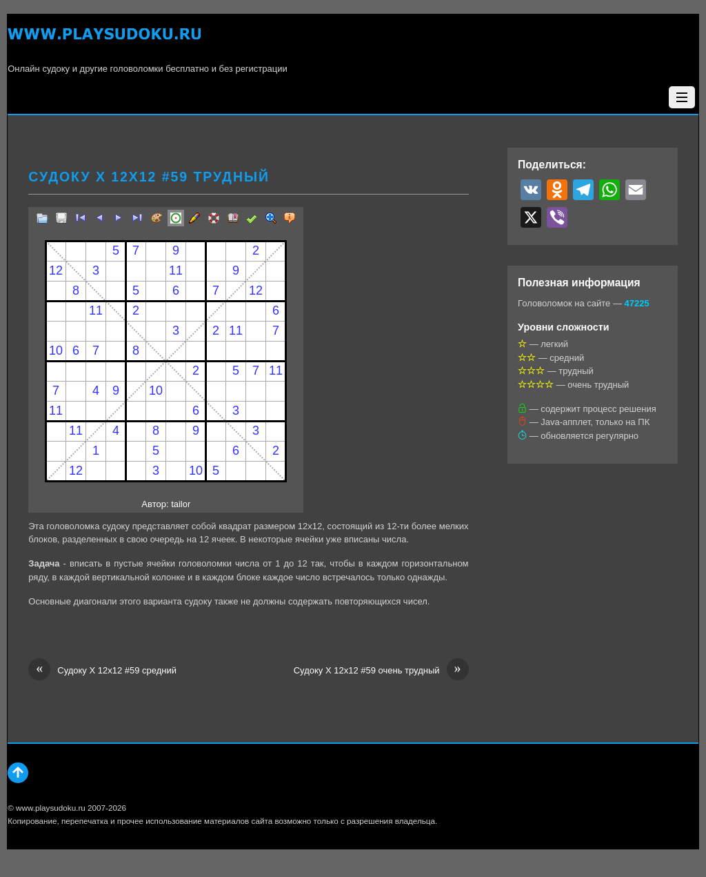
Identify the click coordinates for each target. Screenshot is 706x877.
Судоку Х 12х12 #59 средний (102, 671)
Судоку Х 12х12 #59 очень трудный (381, 671)
